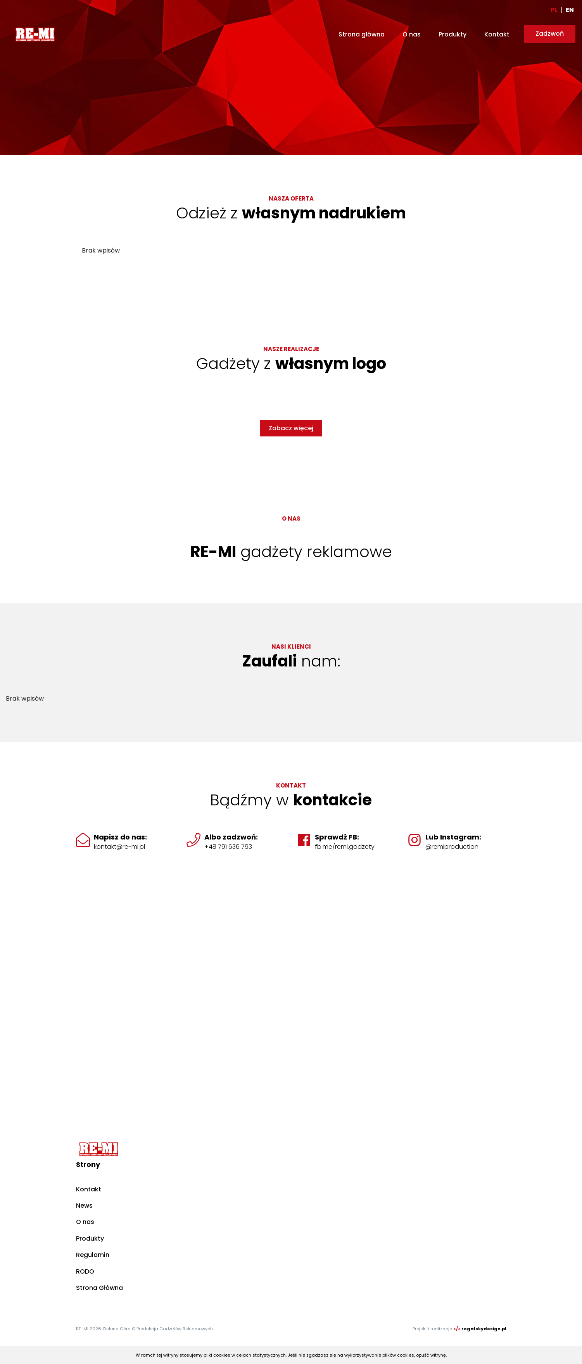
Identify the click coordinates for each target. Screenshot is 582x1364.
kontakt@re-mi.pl (119, 846)
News (84, 1205)
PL (554, 9)
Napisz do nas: (120, 837)
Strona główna (361, 34)
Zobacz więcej (291, 428)
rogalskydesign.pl (483, 1329)
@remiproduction (451, 846)
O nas (411, 34)
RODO (85, 1271)
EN (570, 9)
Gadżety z (291, 363)
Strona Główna (99, 1287)
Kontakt (496, 34)
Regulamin (92, 1254)
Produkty (452, 34)
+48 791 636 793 (228, 846)
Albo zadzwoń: (231, 837)
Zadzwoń (549, 33)
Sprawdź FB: (337, 837)
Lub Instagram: (453, 837)
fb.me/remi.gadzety (345, 846)
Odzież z (291, 213)
